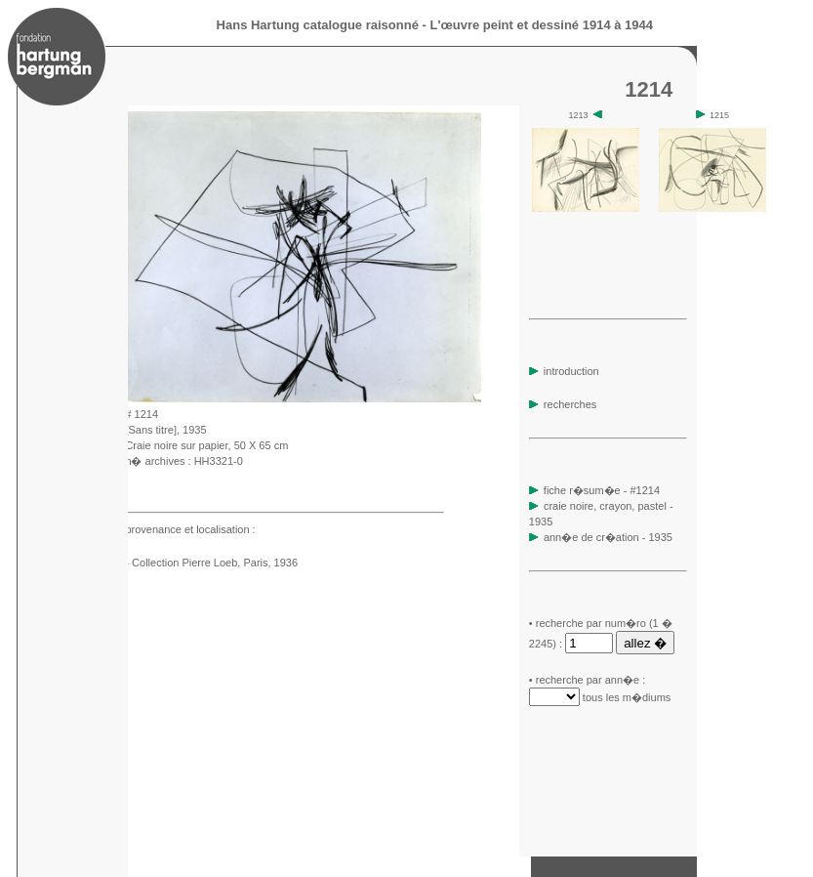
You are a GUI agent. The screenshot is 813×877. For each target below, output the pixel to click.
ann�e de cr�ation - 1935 (608, 537)
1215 (713, 115)
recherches (562, 404)
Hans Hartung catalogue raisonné (318, 25)
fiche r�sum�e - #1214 (600, 490)
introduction (564, 371)
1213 (586, 115)
